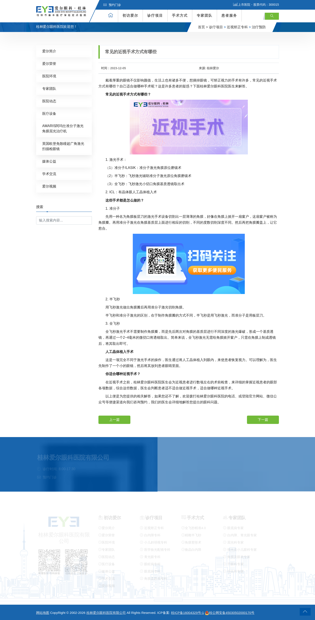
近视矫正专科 (237, 27)
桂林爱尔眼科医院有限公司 (106, 613)
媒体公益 (49, 161)
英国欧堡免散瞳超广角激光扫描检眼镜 (63, 146)
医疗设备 (49, 113)
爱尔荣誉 (49, 63)
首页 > (203, 27)
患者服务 (229, 15)
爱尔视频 (49, 186)
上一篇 (114, 419)
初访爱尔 (130, 15)
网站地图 (42, 613)
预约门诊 (112, 5)
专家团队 (204, 15)
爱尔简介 (49, 51)
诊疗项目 (155, 15)
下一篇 (263, 419)
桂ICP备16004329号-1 (187, 613)
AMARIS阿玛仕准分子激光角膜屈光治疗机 (63, 128)
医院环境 (49, 76)
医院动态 (49, 101)
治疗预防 (259, 27)
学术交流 (49, 173)
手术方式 (180, 15)
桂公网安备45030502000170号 (229, 613)
